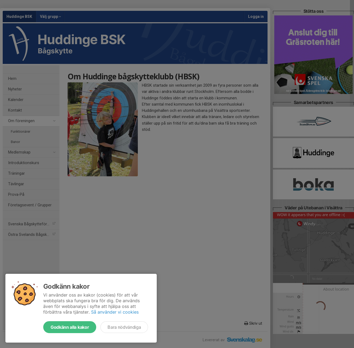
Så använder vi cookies (115, 312)
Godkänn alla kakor (70, 327)
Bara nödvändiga (124, 327)
